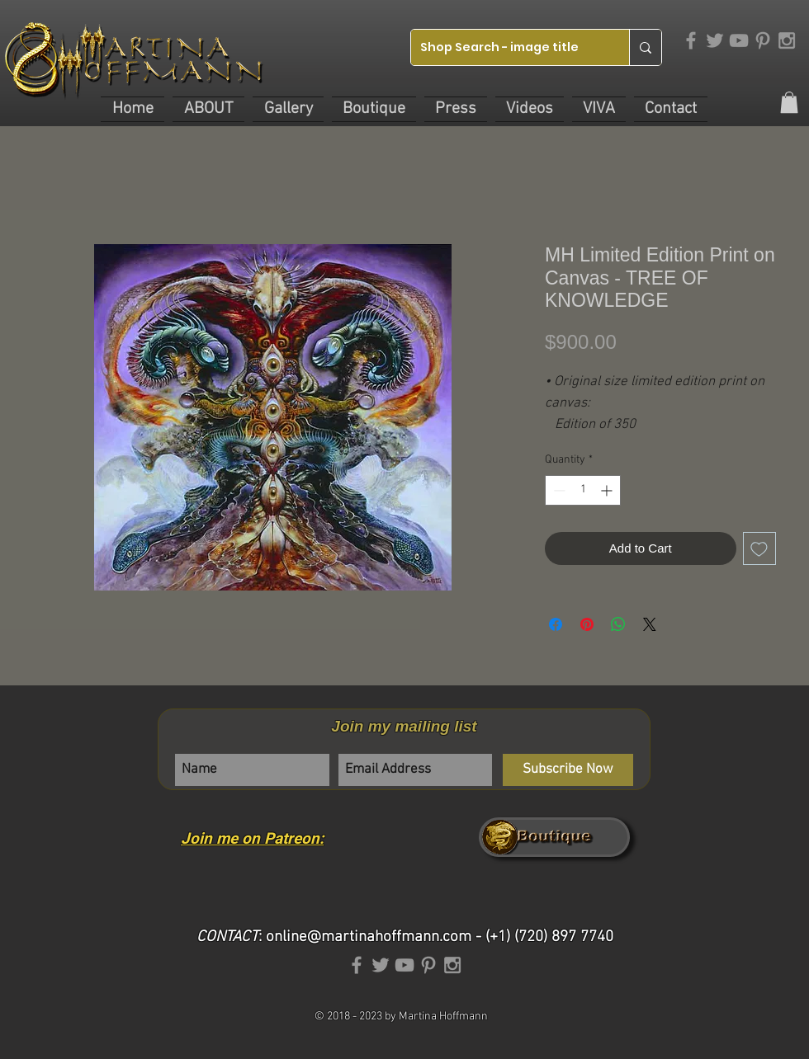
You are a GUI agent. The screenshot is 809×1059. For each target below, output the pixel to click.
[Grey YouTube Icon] (738, 40)
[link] (789, 102)
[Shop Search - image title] (507, 47)
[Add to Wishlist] (760, 549)
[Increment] (608, 490)
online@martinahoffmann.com (368, 937)
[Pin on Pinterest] (587, 624)
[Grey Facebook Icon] (691, 40)
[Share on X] (650, 624)
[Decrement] (557, 490)
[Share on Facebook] (555, 624)
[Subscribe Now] (568, 770)
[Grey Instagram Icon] (786, 40)
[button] (208, 109)
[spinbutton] (583, 490)
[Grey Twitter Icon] (714, 40)
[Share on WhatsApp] (618, 624)
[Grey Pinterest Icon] (762, 40)
